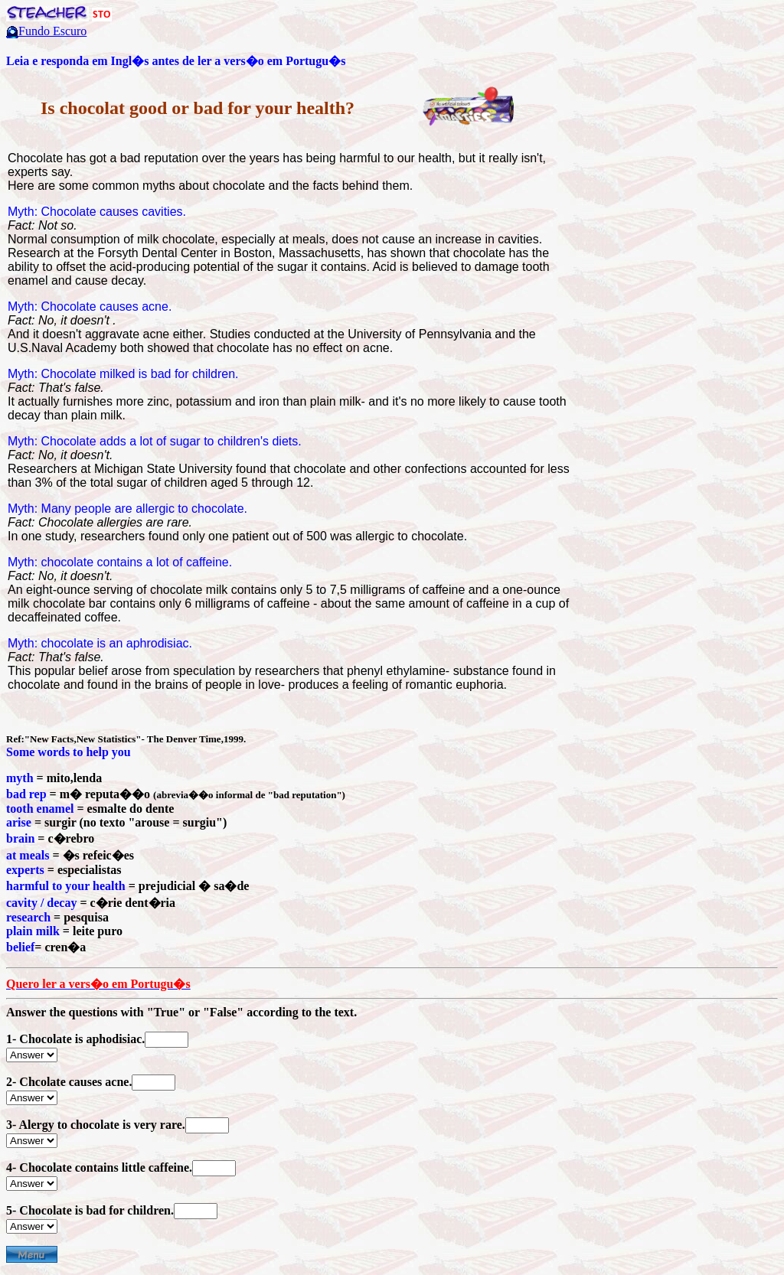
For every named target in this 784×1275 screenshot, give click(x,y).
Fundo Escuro (52, 31)
